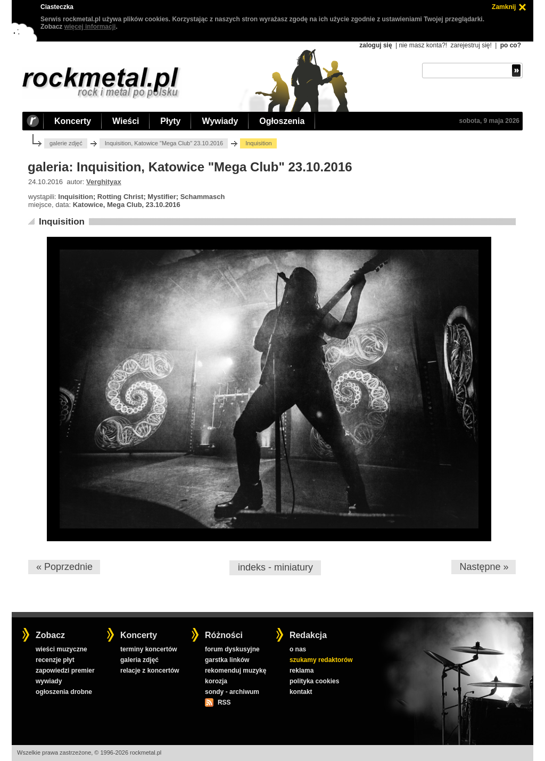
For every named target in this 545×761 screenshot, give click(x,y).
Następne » (483, 566)
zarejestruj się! (470, 45)
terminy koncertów (148, 649)
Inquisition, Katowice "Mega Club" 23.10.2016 (164, 143)
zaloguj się (375, 45)
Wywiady (220, 121)
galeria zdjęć (139, 660)
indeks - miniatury (275, 567)
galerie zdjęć (65, 143)
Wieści (125, 121)
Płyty (170, 121)
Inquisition (62, 222)
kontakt (301, 692)
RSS (224, 702)
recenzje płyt (55, 660)
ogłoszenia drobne (64, 692)
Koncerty (72, 121)
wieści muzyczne (61, 649)
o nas (298, 649)
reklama (301, 670)
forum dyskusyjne (232, 649)
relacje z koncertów (149, 670)
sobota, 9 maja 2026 (489, 121)
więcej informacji (90, 26)
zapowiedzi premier (65, 670)
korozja (216, 681)
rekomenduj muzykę (235, 670)
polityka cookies (314, 681)
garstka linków (227, 660)
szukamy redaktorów (321, 660)
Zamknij (504, 7)
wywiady (49, 681)
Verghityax (103, 182)
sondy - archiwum (232, 692)
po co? (510, 45)
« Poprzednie (64, 566)
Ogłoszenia (281, 121)
